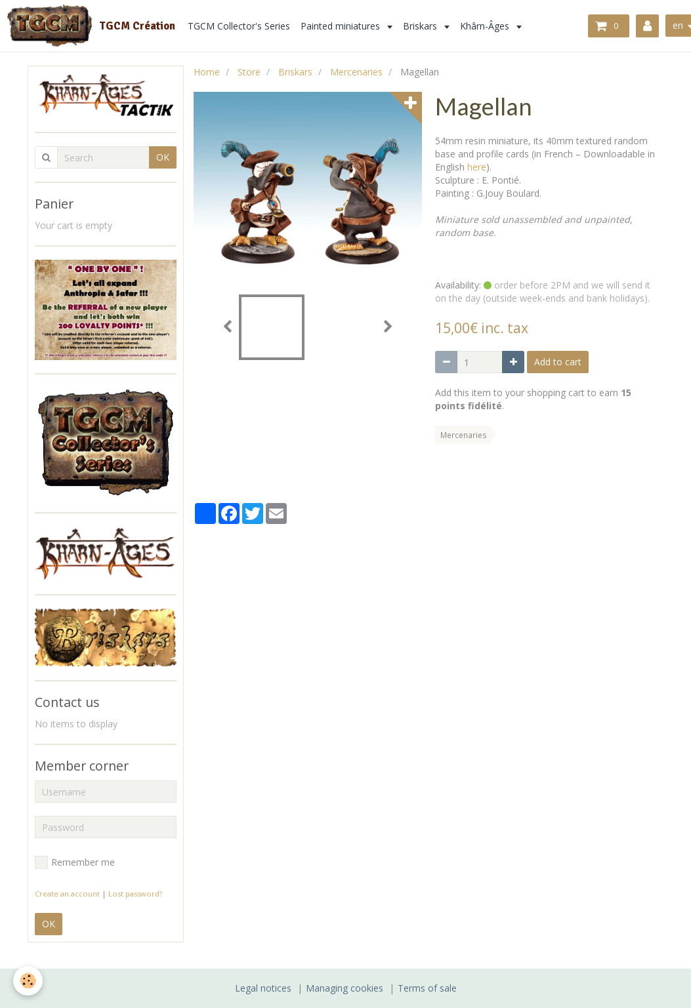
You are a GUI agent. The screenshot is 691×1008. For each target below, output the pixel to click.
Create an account (67, 893)
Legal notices (263, 988)
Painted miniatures (342, 26)
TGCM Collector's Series (239, 26)
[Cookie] (28, 981)
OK (162, 157)
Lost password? (135, 893)
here (476, 167)
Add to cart (557, 361)
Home (207, 72)
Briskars (421, 26)
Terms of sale (427, 988)
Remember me (75, 862)
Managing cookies (344, 988)
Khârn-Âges (486, 26)
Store (249, 72)
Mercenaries (356, 72)
